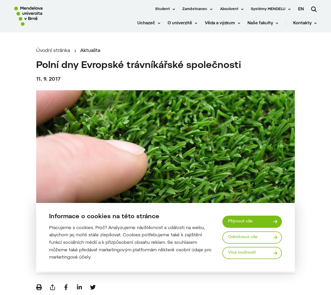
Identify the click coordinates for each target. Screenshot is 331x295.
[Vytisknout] (39, 287)
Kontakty (302, 23)
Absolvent (229, 9)
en (301, 9)
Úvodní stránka (53, 50)
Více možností (242, 253)
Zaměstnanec (194, 9)
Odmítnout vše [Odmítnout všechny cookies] (243, 237)
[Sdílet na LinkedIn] (79, 287)
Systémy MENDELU (268, 9)
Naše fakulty (260, 23)
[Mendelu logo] (44, 16)
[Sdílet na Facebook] (66, 287)
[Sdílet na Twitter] (93, 287)
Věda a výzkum (220, 23)
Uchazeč (146, 23)
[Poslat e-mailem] (52, 287)
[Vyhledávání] (314, 9)
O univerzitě (180, 23)
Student (162, 9)
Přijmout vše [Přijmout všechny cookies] (240, 221)
